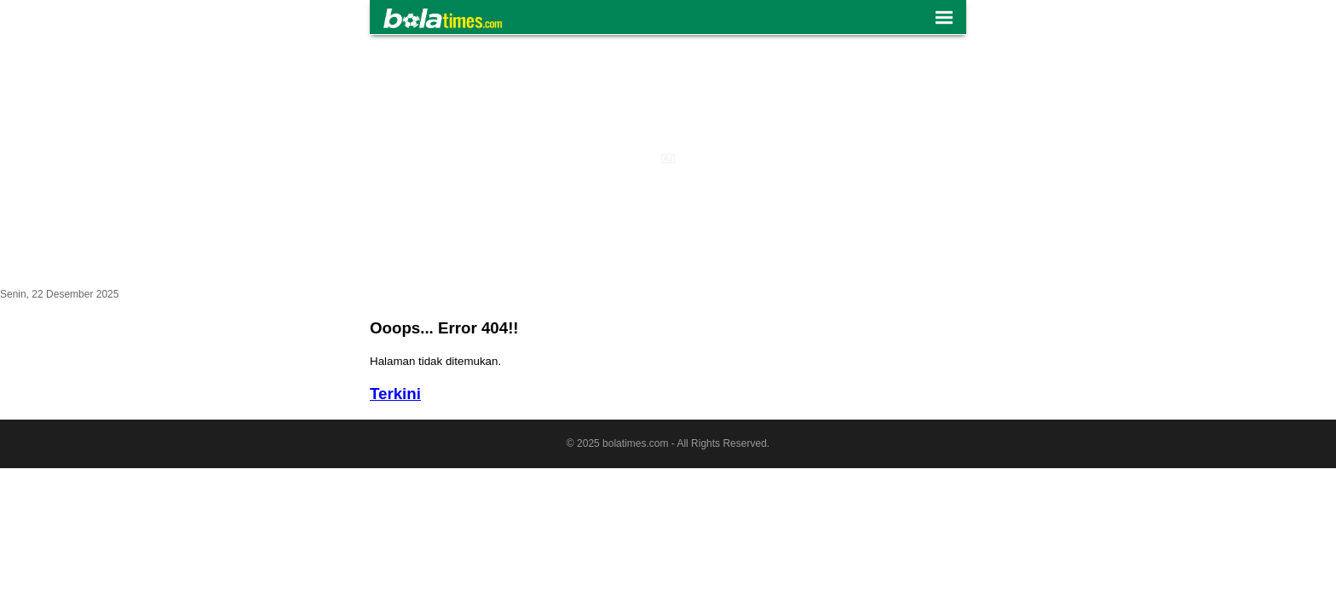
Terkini (395, 394)
